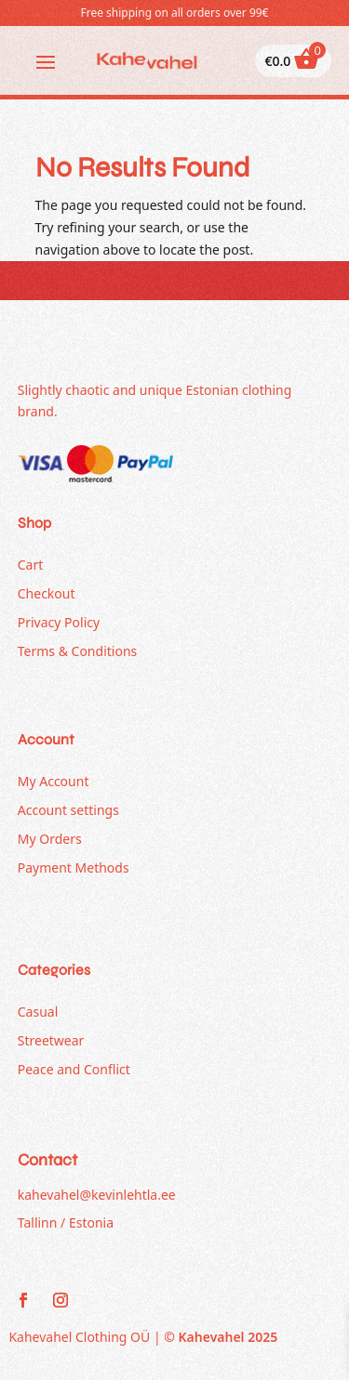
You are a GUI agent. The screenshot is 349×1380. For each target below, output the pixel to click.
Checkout (46, 593)
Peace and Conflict (74, 1069)
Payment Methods (73, 867)
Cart (31, 564)
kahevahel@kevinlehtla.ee (97, 1194)
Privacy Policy (59, 622)
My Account (53, 781)
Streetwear (51, 1040)
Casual (38, 1011)
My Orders (50, 839)
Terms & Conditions (78, 651)
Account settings (68, 810)
